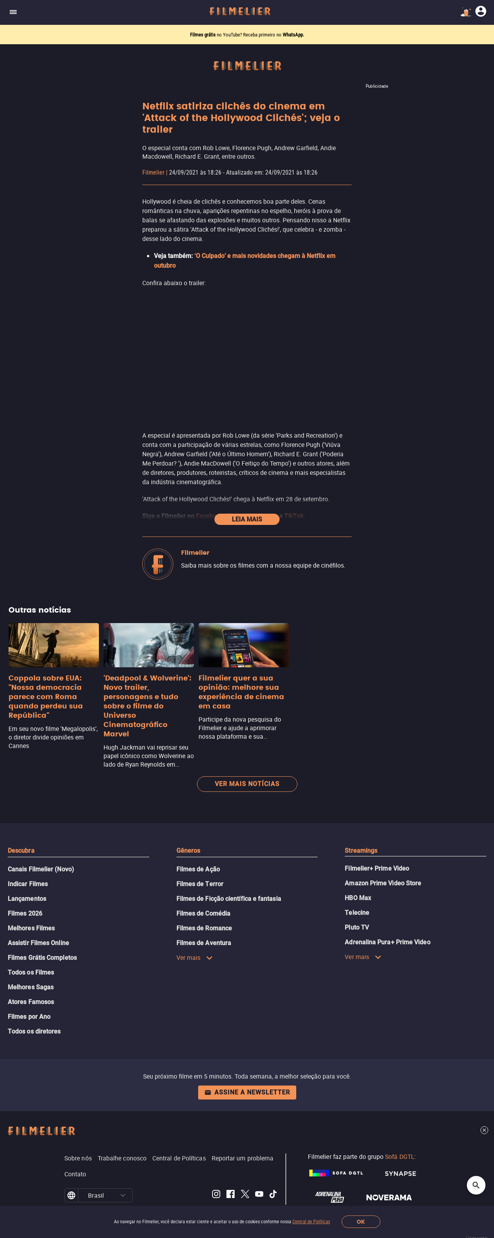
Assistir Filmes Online (38, 908)
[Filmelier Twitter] (245, 1160)
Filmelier (153, 172)
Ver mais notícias (247, 749)
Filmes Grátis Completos (42, 923)
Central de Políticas (311, 1221)
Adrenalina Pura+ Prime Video (387, 907)
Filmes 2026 (25, 879)
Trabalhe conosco (122, 1123)
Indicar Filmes (28, 849)
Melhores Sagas (31, 952)
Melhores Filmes (31, 893)
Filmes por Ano (29, 982)
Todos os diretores (34, 997)
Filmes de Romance (204, 893)
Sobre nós (78, 1123)
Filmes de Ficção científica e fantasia (228, 864)
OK (361, 1221)
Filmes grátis (203, 35)
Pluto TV (357, 893)
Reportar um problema (243, 1123)
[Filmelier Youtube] (259, 1160)
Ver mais (194, 923)
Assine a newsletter (247, 1057)
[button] (123, 1161)
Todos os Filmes (31, 938)
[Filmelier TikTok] (273, 1160)
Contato (75, 1139)
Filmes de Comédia (203, 879)
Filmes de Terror (199, 849)
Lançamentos (27, 864)
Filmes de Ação (198, 834)
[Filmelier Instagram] (216, 1160)
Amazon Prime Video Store (383, 848)
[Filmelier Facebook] (230, 1160)
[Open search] (476, 1185)
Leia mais (247, 484)
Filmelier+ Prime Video (377, 834)
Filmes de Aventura (203, 908)
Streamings (361, 816)
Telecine (357, 878)
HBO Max (358, 863)
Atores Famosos (31, 967)
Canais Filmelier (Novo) (41, 834)
